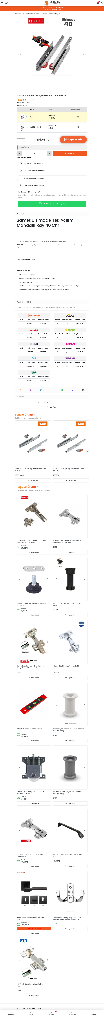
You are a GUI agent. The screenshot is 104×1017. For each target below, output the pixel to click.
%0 (78, 117)
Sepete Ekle (73, 139)
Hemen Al (69, 153)
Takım (32, 117)
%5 (78, 127)
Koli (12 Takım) (35, 127)
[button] (20, 54)
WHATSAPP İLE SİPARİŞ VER (52, 203)
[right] (88, 452)
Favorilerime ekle (24, 157)
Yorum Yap (52, 407)
